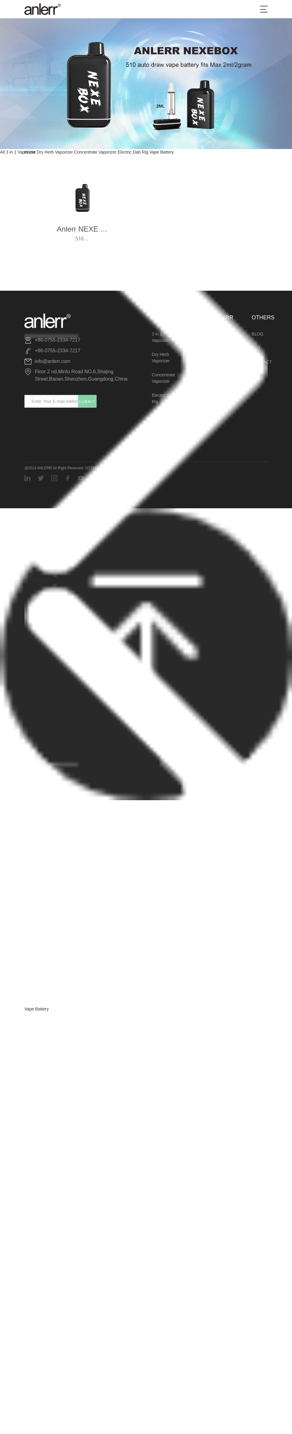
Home (30, 152)
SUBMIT (87, 401)
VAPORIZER (36, 580)
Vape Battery (36, 1008)
